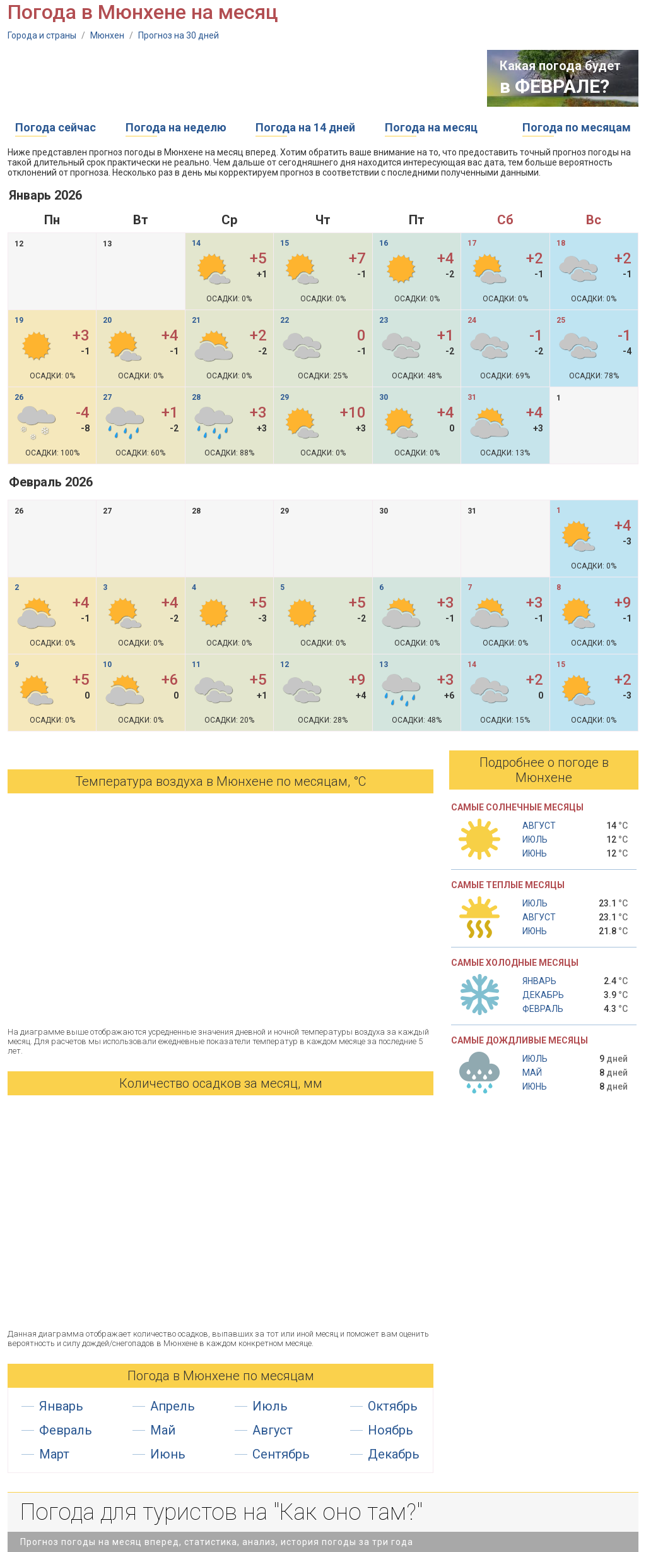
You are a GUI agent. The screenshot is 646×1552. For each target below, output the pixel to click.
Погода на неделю (176, 127)
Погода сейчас (55, 127)
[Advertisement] (237, 78)
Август (272, 1430)
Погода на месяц (431, 127)
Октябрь (393, 1406)
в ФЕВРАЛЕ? (554, 86)
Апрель (172, 1406)
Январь (61, 1406)
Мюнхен (107, 35)
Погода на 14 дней (305, 127)
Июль (270, 1406)
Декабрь (394, 1454)
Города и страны (42, 35)
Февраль (65, 1430)
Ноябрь (390, 1430)
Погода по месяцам (576, 127)
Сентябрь (281, 1454)
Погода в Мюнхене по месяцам (220, 1375)
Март (54, 1454)
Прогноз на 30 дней (178, 35)
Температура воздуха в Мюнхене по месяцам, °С (220, 781)
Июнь (167, 1454)
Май (162, 1430)
